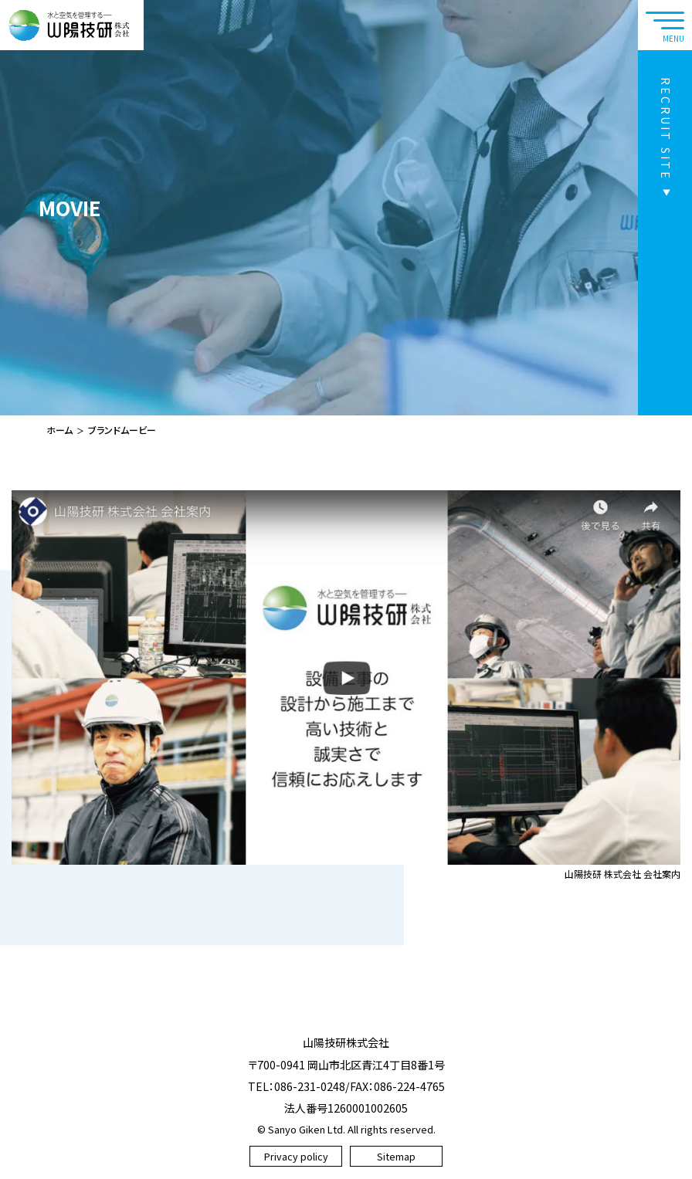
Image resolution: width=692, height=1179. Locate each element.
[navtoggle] (665, 25)
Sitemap (396, 1156)
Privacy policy (296, 1156)
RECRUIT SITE (665, 129)
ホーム (59, 429)
